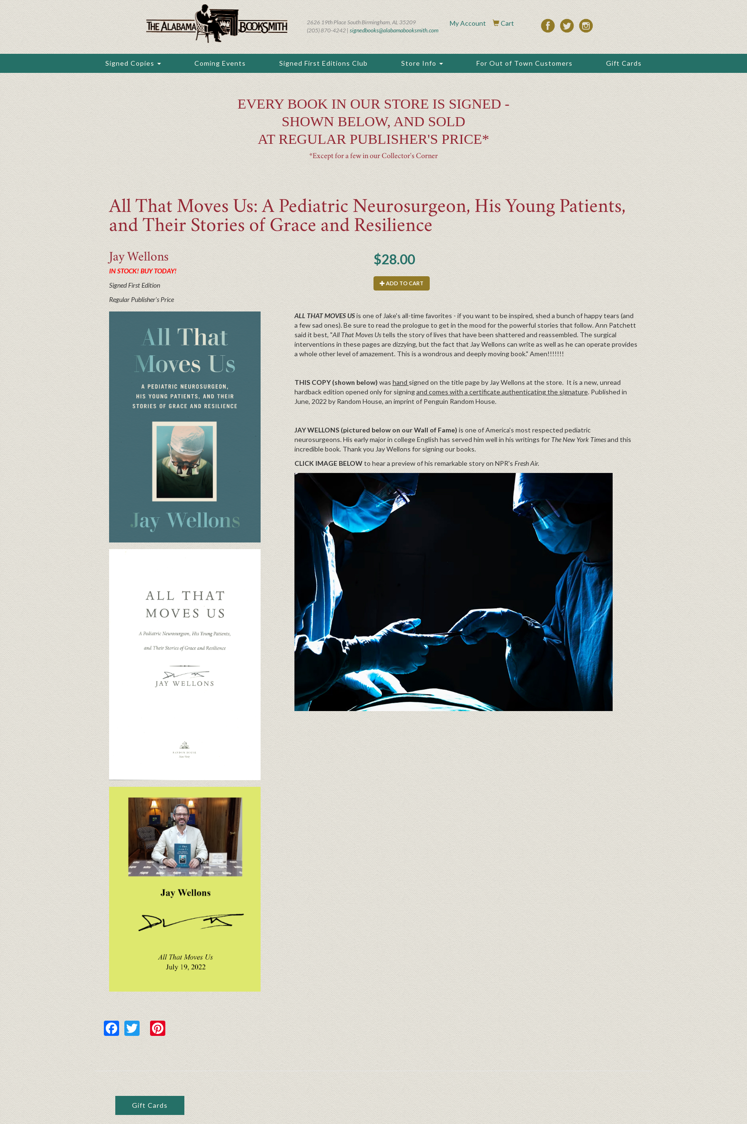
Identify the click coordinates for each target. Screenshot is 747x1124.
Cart (507, 23)
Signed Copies (133, 63)
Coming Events (220, 63)
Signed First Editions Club (323, 63)
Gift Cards (624, 63)
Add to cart (402, 283)
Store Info (422, 63)
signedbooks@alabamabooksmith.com (394, 30)
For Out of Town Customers (524, 63)
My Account (468, 23)
